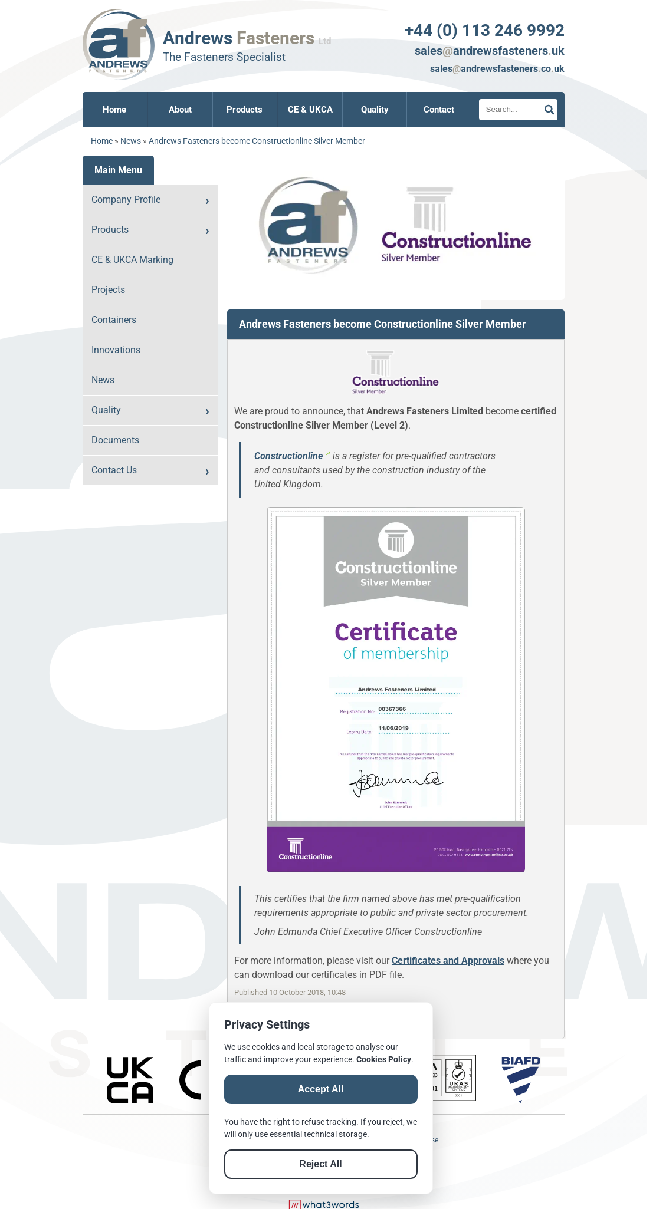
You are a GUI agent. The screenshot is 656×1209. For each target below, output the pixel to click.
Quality (375, 109)
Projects (108, 289)
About (180, 109)
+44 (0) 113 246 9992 (485, 30)
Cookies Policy (383, 1059)
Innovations (115, 349)
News (130, 141)
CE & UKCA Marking (132, 259)
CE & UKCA (310, 109)
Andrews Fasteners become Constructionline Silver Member (257, 141)
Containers (113, 319)
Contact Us (114, 470)
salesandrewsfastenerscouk (497, 68)
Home (114, 109)
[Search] (518, 109)
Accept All (321, 1089)
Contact (439, 109)
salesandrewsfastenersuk (490, 51)
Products (245, 109)
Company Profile (125, 199)
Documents (115, 440)
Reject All (320, 1164)
